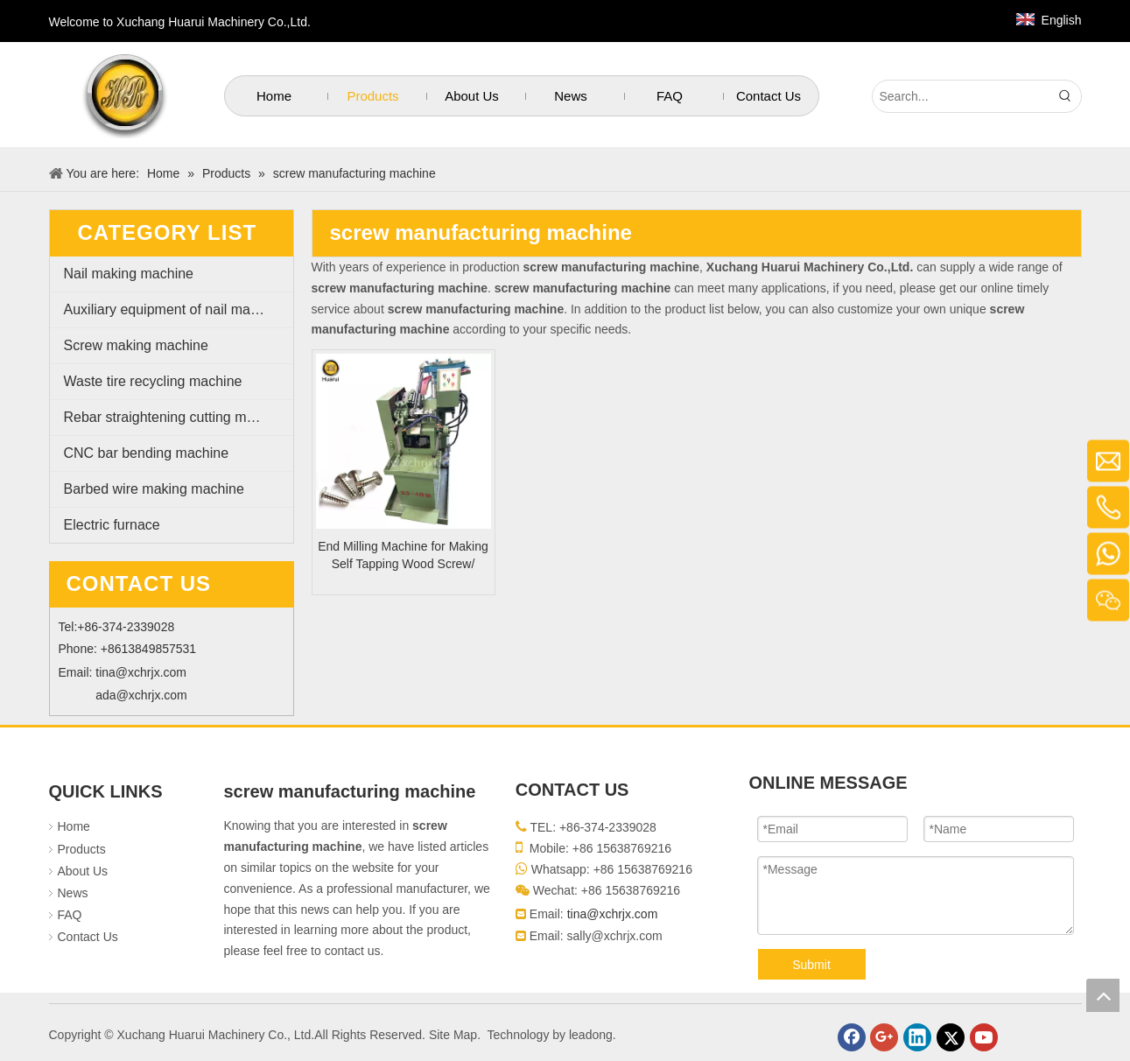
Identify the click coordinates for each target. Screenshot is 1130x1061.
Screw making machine (136, 345)
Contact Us (88, 937)
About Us (83, 871)
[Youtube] (984, 1037)
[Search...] (961, 96)
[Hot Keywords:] (1065, 96)
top (1102, 995)
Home (74, 826)
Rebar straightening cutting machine (176, 417)
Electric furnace (112, 524)
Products (82, 849)
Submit (811, 965)
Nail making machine (129, 273)
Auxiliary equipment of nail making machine (178, 309)
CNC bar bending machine (146, 453)
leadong (591, 1035)
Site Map (453, 1035)
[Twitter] (951, 1037)
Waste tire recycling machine (153, 381)
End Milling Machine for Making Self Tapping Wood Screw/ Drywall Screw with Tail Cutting (403, 556)
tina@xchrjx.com (140, 672)
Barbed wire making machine (154, 488)
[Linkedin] (917, 1037)
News (73, 893)
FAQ (70, 915)
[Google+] (884, 1037)
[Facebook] (852, 1037)
